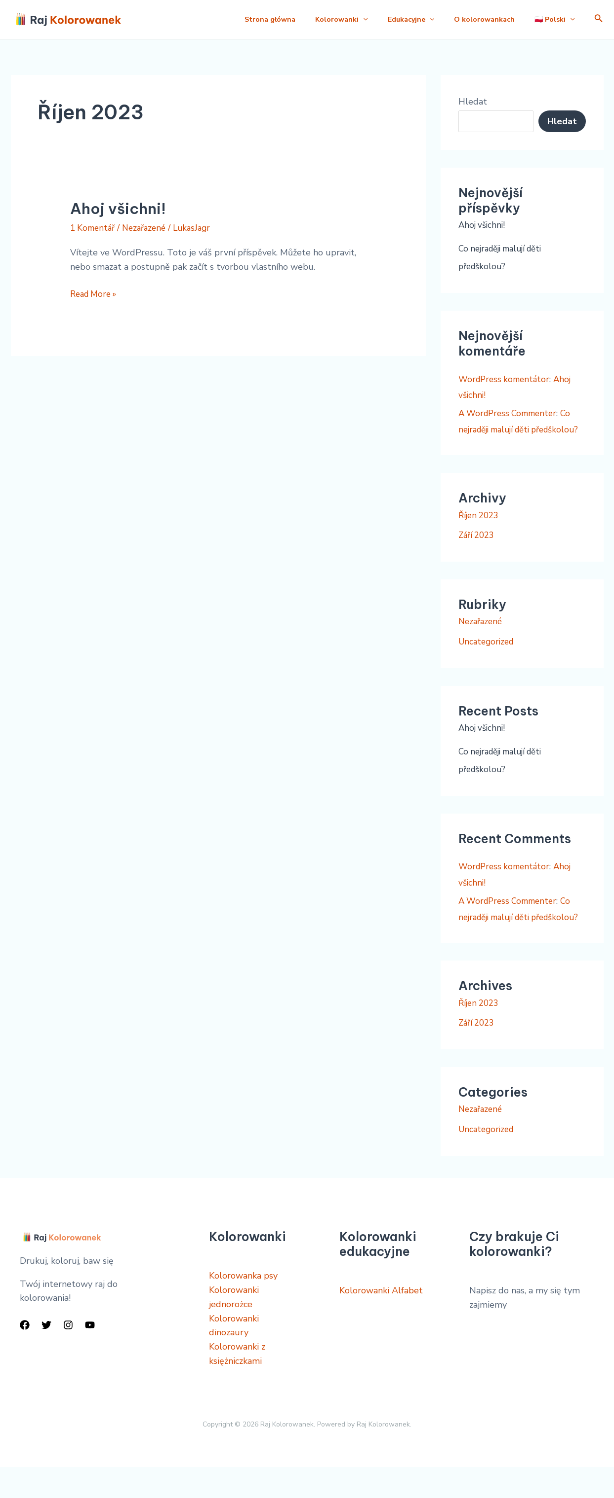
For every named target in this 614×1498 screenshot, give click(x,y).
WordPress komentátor (506, 379)
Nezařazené (148, 228)
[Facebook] (25, 1356)
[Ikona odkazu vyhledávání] (598, 19)
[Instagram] (68, 1356)
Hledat (472, 101)
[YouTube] (90, 1356)
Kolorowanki (327, 19)
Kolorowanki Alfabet (381, 1321)
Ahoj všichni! (118, 208)
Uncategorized (488, 657)
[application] (349, 19)
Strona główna (252, 19)
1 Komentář (94, 228)
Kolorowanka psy (243, 1307)
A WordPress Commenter (511, 413)
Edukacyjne (401, 19)
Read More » (96, 293)
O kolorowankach (478, 19)
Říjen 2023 (480, 530)
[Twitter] (46, 1356)
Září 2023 (477, 551)
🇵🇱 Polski (552, 19)
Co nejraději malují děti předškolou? (518, 429)
